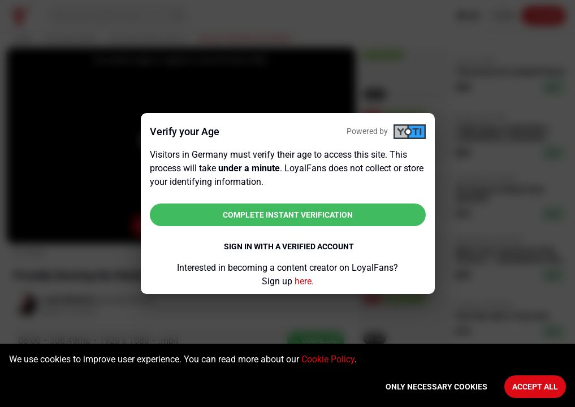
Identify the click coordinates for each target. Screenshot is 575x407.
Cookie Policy (327, 359)
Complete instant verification (288, 214)
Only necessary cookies (436, 386)
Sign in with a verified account (289, 246)
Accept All (535, 386)
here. (304, 281)
